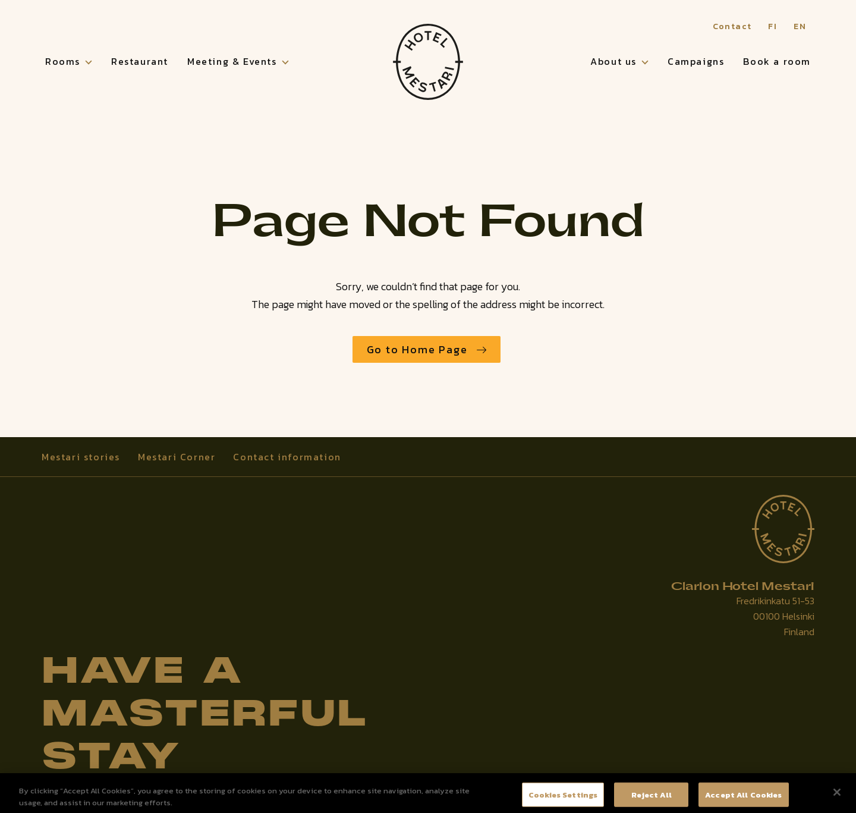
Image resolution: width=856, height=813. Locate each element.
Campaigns (696, 61)
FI (772, 26)
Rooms (62, 61)
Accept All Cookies (743, 798)
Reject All (651, 798)
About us (613, 61)
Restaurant (139, 61)
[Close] (837, 796)
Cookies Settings (562, 798)
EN (800, 26)
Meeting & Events (232, 61)
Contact (732, 26)
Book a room (777, 61)
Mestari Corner (176, 457)
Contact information (287, 457)
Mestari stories (81, 457)
